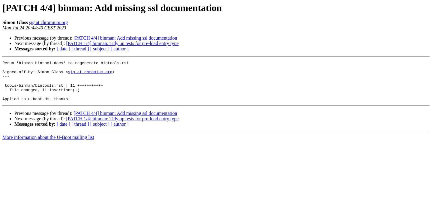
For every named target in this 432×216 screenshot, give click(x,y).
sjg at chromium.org (48, 22)
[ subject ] (100, 48)
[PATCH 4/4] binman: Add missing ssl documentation (125, 37)
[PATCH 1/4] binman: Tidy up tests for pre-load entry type (122, 43)
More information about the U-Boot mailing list (48, 145)
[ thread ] (80, 48)
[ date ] (63, 48)
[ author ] (120, 48)
